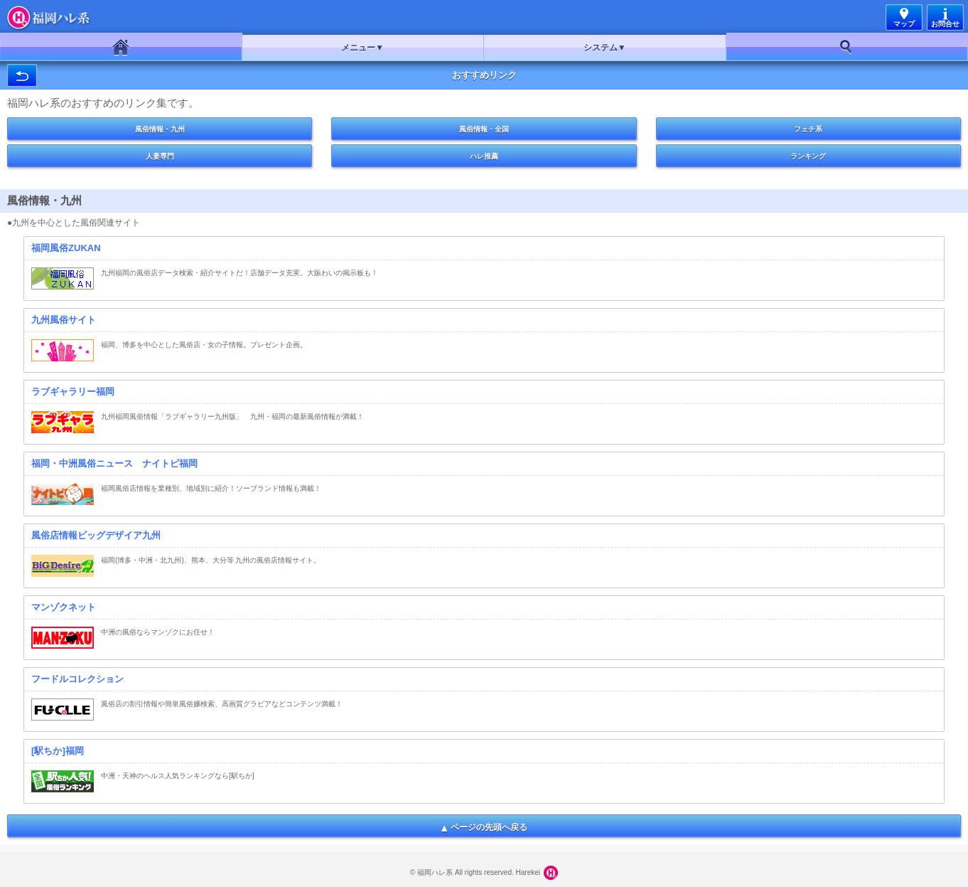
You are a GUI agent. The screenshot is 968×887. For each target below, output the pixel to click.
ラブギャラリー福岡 (72, 391)
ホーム (121, 46)
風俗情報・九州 (160, 129)
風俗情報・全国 (484, 129)
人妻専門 (160, 156)
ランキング (808, 156)
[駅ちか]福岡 (57, 750)
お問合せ (945, 24)
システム (601, 48)
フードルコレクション (77, 679)
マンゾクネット (63, 607)
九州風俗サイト (63, 319)
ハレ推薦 (484, 156)
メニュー (358, 48)
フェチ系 (808, 129)
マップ (904, 24)
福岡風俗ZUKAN (66, 248)
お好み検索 (847, 46)
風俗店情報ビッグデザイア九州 (96, 535)
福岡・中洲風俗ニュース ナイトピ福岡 (114, 463)
